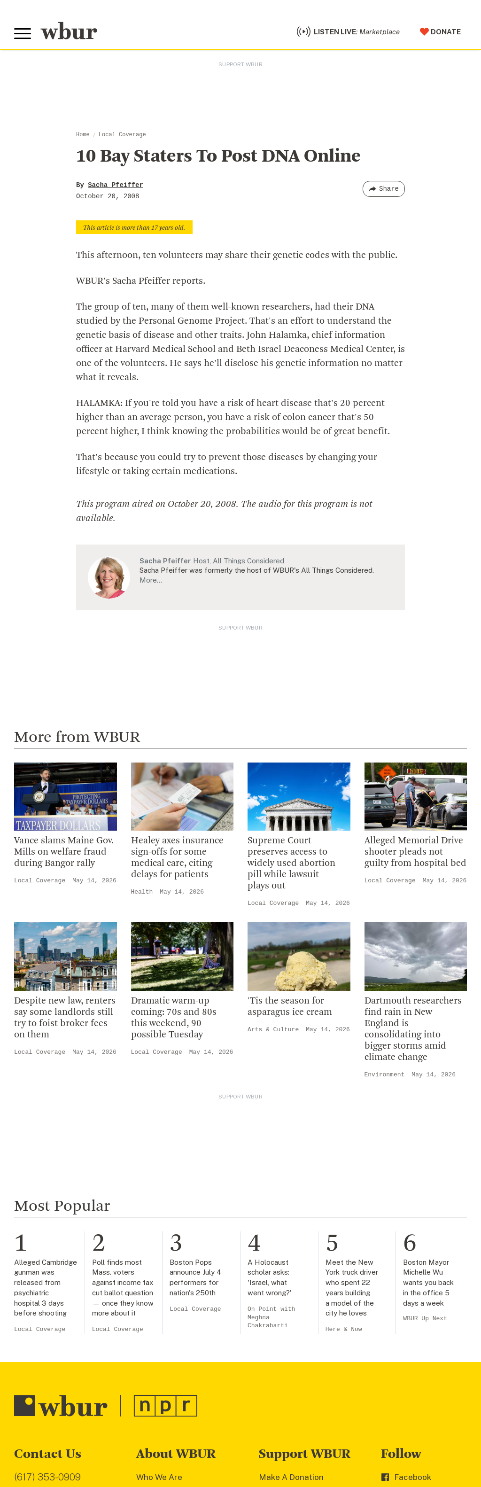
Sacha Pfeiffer (115, 185)
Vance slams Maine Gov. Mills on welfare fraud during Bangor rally (64, 852)
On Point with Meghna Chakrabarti (271, 1318)
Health (142, 891)
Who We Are (159, 1477)
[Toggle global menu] (22, 33)
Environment (385, 1074)
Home (83, 135)
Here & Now (344, 1329)
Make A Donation (291, 1477)
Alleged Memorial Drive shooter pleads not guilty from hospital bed (415, 852)
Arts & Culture (273, 1029)
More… (151, 580)
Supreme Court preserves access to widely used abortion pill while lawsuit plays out (291, 863)
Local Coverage (122, 135)
